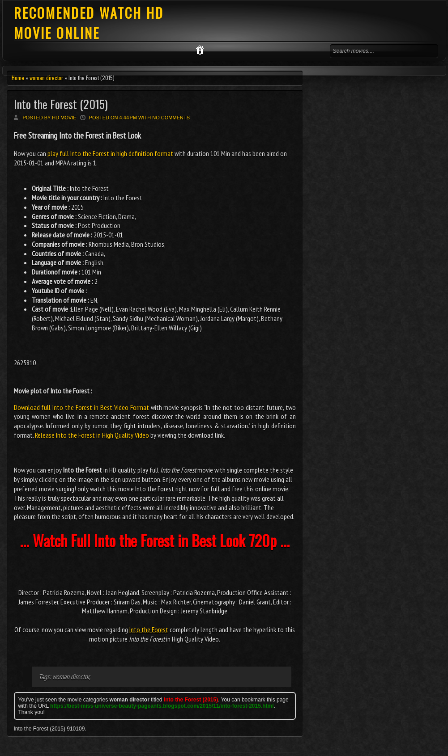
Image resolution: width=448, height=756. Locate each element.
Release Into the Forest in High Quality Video (92, 435)
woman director (46, 77)
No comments (171, 117)
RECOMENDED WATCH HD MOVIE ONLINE (89, 23)
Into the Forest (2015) (61, 104)
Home (18, 77)
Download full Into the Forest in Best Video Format (81, 407)
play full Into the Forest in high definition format (110, 153)
